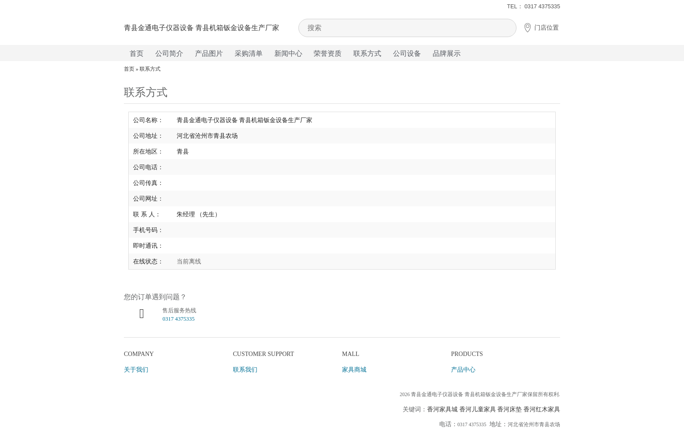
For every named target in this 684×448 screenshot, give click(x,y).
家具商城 (354, 369)
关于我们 (136, 369)
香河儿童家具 (477, 409)
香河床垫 (509, 409)
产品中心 (463, 369)
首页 (137, 53)
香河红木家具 (541, 409)
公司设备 (407, 53)
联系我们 (245, 369)
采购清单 (249, 53)
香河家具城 (442, 409)
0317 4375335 (178, 319)
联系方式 (367, 53)
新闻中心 (288, 53)
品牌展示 (447, 53)
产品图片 (209, 53)
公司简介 (169, 53)
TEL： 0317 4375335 (533, 6)
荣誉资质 (328, 53)
